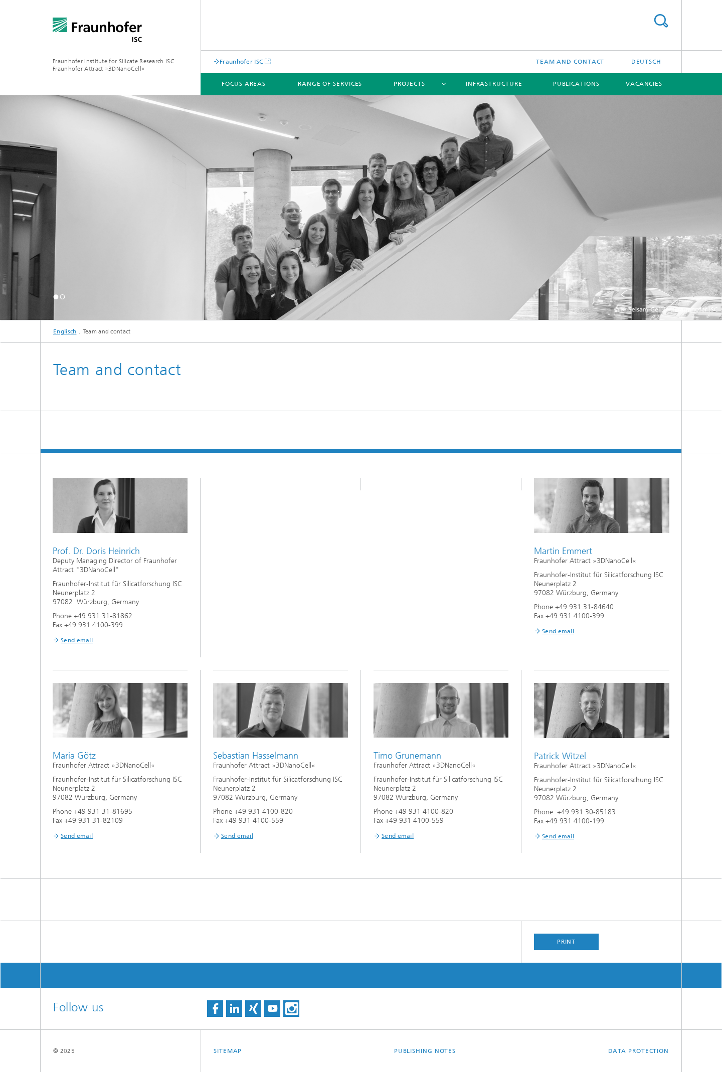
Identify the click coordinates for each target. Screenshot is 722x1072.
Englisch (64, 331)
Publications (576, 83)
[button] (56, 296)
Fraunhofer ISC (241, 61)
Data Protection (638, 1050)
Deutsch (646, 61)
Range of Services (330, 83)
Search (661, 21)
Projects (409, 83)
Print (566, 941)
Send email (77, 640)
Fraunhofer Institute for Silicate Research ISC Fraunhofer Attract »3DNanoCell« (113, 65)
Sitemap (228, 1050)
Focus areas (244, 83)
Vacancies (644, 83)
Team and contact (570, 61)
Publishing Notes (425, 1050)
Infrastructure (494, 83)
